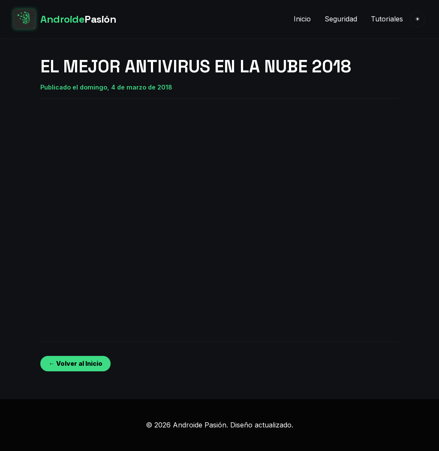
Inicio (302, 19)
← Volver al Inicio (75, 363)
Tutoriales (387, 19)
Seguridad (341, 19)
